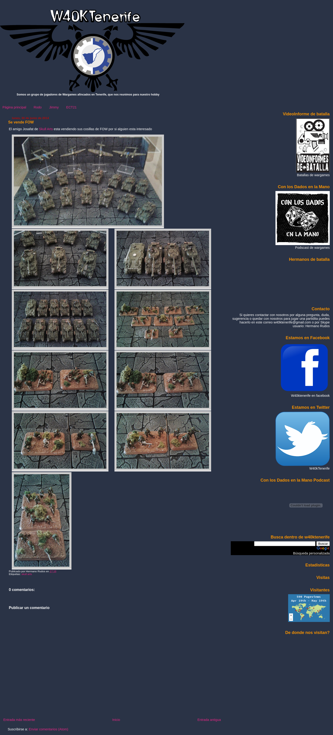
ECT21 (71, 107)
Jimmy (54, 107)
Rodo (38, 107)
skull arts (27, 574)
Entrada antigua (209, 720)
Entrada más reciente (19, 720)
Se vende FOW (21, 122)
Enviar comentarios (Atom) (48, 729)
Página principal (14, 107)
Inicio (116, 720)
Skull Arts (46, 129)
